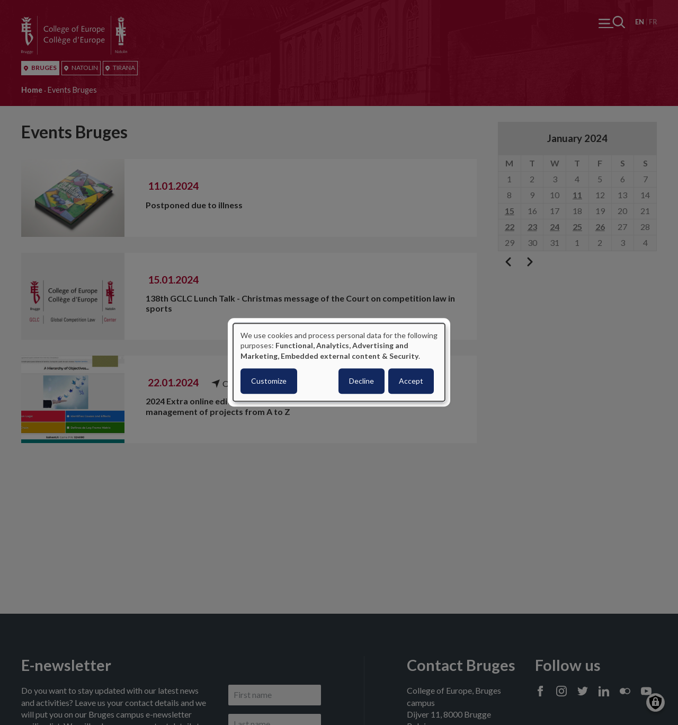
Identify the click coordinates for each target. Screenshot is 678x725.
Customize (269, 381)
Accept (411, 381)
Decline (361, 381)
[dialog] (339, 362)
